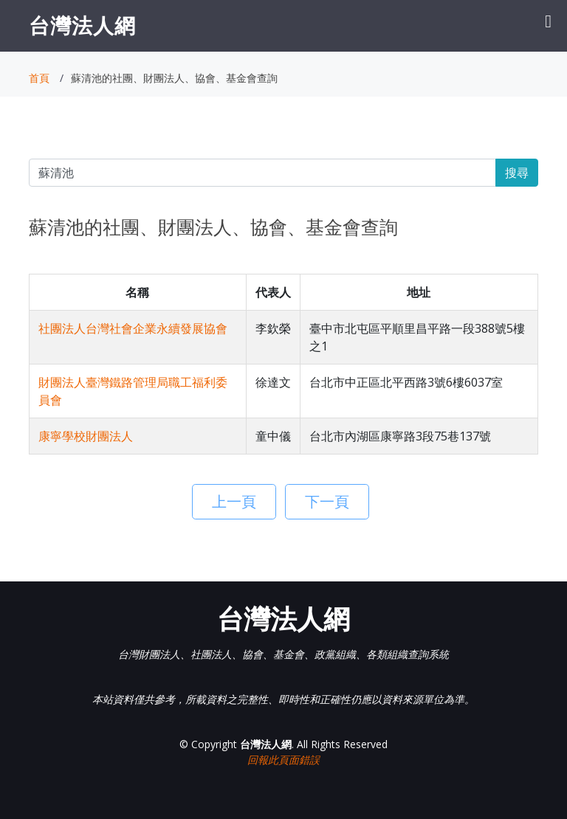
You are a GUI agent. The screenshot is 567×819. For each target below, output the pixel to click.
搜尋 (517, 173)
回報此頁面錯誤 (283, 760)
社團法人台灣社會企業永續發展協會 (132, 328)
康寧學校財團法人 (85, 436)
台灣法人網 (82, 25)
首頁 (39, 78)
